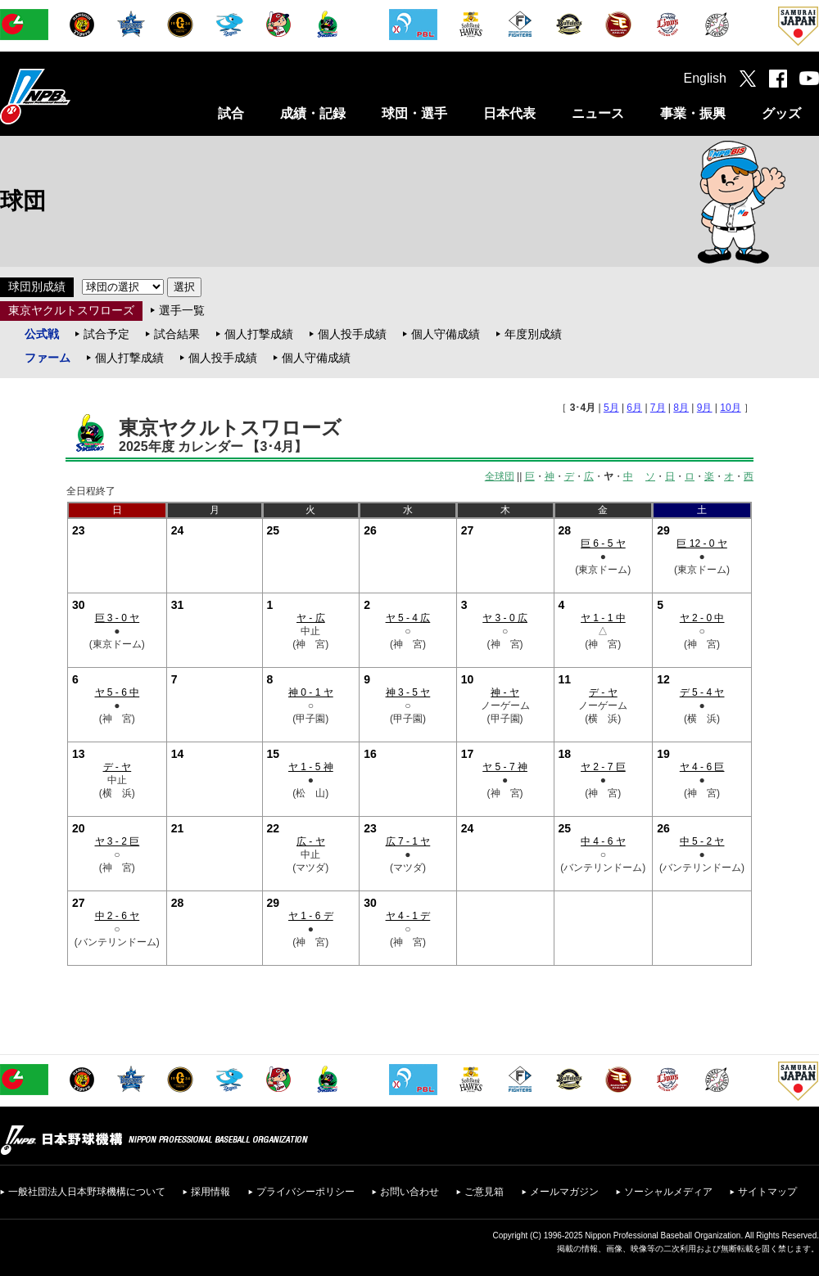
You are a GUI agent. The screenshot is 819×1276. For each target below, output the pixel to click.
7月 (658, 407)
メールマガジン (564, 1191)
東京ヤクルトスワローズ (71, 310)
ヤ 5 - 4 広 (408, 618)
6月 (634, 407)
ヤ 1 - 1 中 (603, 618)
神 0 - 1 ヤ (310, 692)
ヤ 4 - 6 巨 (702, 767)
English (705, 78)
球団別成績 (37, 286)
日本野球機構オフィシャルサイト (76, 96)
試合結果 (177, 333)
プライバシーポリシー (305, 1191)
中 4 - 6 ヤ (603, 841)
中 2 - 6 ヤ (117, 916)
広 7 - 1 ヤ (408, 841)
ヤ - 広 (310, 618)
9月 (705, 407)
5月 (611, 407)
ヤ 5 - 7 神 (504, 767)
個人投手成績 (352, 333)
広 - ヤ (310, 841)
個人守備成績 (445, 333)
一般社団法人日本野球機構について (86, 1191)
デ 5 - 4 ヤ (702, 692)
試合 (231, 113)
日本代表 (509, 113)
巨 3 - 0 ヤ (117, 618)
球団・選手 (414, 113)
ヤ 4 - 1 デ (408, 916)
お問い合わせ (409, 1191)
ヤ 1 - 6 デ (310, 916)
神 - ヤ (505, 692)
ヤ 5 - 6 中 (117, 692)
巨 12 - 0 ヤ (701, 543)
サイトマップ (767, 1191)
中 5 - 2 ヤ (702, 841)
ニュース (598, 113)
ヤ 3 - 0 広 (504, 618)
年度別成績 (533, 333)
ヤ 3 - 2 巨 (117, 841)
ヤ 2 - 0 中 (702, 618)
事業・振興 (693, 113)
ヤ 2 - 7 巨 (603, 767)
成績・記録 (313, 113)
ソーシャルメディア (668, 1191)
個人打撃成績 (258, 333)
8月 (681, 407)
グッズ (781, 113)
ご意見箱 (484, 1191)
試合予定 (106, 333)
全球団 (499, 476)
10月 (730, 407)
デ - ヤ (603, 692)
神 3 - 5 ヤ (408, 692)
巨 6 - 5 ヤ (603, 543)
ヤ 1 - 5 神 (310, 767)
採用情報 (210, 1191)
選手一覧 (182, 310)
